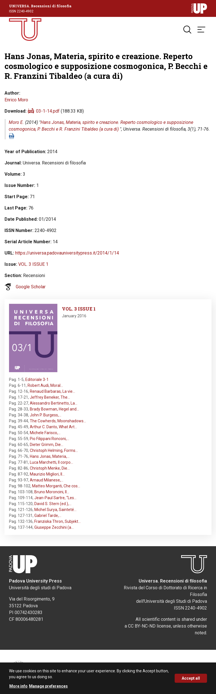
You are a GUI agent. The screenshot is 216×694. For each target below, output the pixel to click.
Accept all (191, 680)
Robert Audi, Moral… (45, 385)
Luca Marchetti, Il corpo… (51, 462)
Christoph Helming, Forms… (54, 450)
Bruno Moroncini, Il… (51, 492)
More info (18, 688)
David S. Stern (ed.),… (52, 503)
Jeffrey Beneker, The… (50, 397)
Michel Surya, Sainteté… (55, 509)
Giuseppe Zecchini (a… (54, 527)
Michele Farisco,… (45, 432)
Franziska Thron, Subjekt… (57, 521)
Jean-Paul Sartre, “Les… (55, 498)
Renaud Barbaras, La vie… (52, 391)
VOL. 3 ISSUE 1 (33, 264)
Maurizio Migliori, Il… (47, 474)
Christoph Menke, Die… (50, 468)
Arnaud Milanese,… (46, 480)
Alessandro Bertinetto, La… (53, 403)
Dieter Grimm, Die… (46, 444)
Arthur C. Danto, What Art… (53, 427)
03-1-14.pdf (48, 111)
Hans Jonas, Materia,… (49, 456)
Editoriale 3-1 (37, 379)
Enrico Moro (16, 99)
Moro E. (16, 122)
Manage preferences (48, 688)
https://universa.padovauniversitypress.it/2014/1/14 (67, 253)
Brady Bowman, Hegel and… (54, 409)
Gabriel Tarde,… (47, 515)
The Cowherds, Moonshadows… (58, 421)
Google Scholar (31, 286)
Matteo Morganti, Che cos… (56, 486)
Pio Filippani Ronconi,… (49, 438)
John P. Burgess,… (45, 415)
